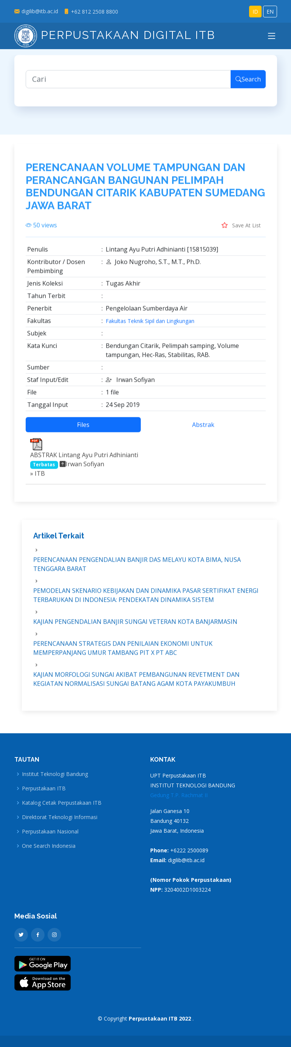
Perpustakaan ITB (44, 788)
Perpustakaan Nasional (50, 831)
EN (270, 11)
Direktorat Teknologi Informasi (59, 817)
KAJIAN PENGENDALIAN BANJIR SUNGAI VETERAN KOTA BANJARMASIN (135, 625)
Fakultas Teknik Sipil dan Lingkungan (150, 325)
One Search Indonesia (48, 846)
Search (248, 83)
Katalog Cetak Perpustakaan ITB (62, 802)
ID (255, 11)
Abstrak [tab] (203, 429)
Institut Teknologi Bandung (55, 774)
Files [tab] (83, 429)
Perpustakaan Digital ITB (114, 35)
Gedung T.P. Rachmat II (179, 795)
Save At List (241, 229)
